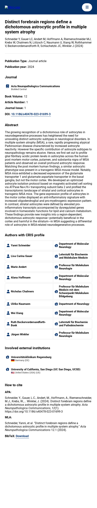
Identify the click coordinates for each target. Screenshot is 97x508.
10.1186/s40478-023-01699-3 (31, 114)
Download (22, 436)
